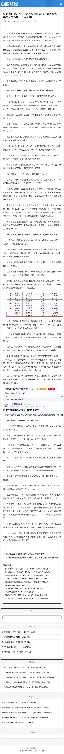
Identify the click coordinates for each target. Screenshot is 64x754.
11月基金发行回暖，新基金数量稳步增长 (16, 642)
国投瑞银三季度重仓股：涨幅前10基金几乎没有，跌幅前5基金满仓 (27, 582)
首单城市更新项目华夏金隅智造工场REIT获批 (17, 722)
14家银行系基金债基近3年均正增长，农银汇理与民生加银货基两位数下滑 (27, 712)
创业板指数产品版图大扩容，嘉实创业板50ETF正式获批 (24, 588)
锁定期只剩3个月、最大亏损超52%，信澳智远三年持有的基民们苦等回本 (29, 677)
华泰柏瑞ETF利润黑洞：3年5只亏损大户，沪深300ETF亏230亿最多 (28, 572)
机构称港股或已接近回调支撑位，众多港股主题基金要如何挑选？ (34, 558)
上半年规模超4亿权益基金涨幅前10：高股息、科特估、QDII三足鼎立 (27, 672)
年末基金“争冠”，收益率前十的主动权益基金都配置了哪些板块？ (26, 598)
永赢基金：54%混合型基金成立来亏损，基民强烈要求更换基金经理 (27, 682)
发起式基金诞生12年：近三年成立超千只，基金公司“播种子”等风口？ (28, 575)
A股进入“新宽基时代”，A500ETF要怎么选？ (19, 592)
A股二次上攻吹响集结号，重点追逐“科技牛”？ (27, 554)
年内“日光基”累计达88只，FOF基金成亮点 (16, 647)
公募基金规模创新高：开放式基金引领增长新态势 (19, 703)
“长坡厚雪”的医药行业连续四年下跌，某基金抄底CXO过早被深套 (27, 569)
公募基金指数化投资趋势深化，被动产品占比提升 (19, 632)
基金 (5, 21)
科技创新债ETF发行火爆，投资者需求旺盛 (16, 652)
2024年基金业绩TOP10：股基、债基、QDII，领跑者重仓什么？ (25, 667)
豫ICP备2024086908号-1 (27, 751)
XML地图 (41, 751)
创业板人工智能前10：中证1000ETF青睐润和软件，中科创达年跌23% (28, 579)
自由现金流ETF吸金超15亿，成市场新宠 (16, 637)
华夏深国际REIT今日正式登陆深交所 (17, 585)
